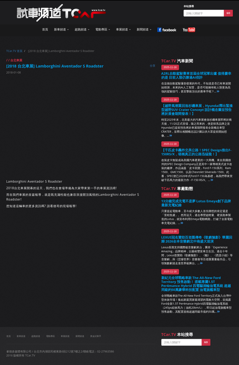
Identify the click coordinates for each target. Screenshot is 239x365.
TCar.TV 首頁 (14, 51)
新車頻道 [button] (61, 29)
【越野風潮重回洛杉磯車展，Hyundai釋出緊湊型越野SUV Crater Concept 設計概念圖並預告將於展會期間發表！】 (197, 109)
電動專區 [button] (102, 29)
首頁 (45, 29)
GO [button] (228, 13)
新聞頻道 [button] (144, 29)
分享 (152, 66)
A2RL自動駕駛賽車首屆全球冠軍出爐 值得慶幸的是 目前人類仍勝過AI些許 (196, 75)
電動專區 (50, 336)
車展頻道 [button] (123, 29)
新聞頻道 (79, 336)
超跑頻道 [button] (82, 29)
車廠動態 (177, 188)
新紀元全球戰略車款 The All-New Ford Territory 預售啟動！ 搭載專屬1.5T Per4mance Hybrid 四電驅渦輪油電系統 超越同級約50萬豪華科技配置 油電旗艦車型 (196, 283)
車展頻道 (65, 336)
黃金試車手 (95, 336)
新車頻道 (21, 336)
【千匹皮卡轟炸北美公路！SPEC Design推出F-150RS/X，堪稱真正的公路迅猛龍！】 (196, 152)
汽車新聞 (177, 61)
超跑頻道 (35, 336)
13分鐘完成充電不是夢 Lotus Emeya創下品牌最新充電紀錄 (196, 203)
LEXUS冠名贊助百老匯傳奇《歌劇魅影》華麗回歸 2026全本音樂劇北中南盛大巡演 (196, 239)
